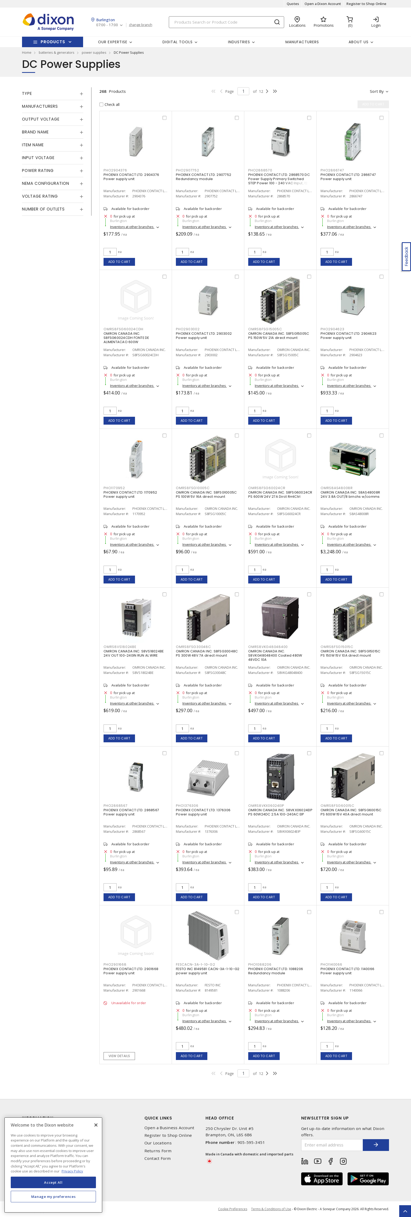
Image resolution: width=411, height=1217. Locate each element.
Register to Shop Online (366, 3)
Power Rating (38, 170)
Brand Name (35, 132)
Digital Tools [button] (178, 42)
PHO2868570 (260, 170)
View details (119, 1056)
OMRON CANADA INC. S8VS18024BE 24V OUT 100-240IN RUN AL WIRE (134, 653)
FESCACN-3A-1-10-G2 (195, 964)
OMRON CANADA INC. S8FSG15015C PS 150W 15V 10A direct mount (350, 653)
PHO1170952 (114, 488)
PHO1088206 (260, 964)
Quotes (293, 3)
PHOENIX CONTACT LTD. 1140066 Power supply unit (347, 971)
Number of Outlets (43, 209)
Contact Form (157, 1158)
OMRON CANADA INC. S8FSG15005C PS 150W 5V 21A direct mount (278, 335)
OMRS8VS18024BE (120, 647)
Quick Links (158, 1118)
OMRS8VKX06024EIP (266, 805)
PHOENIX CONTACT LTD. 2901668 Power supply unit (131, 971)
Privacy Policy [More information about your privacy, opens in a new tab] (72, 1171)
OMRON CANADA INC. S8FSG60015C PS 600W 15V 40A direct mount (351, 812)
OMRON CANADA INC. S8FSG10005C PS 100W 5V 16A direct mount (206, 494)
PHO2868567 (116, 805)
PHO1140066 (331, 964)
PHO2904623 (332, 329)
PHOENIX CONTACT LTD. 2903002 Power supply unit (204, 335)
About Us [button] (359, 42)
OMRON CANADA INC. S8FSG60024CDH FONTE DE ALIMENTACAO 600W (126, 337)
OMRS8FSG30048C (193, 647)
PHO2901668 (115, 964)
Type (27, 93)
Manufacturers (302, 42)
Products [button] (53, 42)
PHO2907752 (187, 170)
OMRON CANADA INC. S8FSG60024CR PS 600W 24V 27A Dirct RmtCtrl (280, 494)
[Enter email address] (332, 1145)
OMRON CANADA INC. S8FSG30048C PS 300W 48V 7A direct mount (207, 653)
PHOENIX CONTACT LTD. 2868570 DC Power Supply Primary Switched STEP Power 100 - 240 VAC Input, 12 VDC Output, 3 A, (279, 181)
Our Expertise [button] (112, 42)
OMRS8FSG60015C (337, 805)
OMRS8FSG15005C (265, 329)
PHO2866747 (332, 170)
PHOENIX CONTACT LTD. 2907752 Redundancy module (203, 176)
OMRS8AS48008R (337, 488)
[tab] (52, 93)
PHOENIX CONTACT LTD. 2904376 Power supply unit (131, 176)
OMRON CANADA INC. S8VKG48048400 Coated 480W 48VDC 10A (275, 655)
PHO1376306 (187, 805)
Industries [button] (239, 42)
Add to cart (119, 261)
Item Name (33, 145)
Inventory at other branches (132, 226)
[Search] (226, 22)
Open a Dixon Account (323, 3)
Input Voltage (38, 157)
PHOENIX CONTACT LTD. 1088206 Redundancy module (275, 971)
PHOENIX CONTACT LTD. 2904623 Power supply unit (348, 335)
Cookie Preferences (232, 1209)
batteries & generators (56, 52)
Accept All (53, 1182)
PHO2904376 (115, 170)
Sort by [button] (377, 91)
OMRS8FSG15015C (337, 647)
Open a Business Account (169, 1127)
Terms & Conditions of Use (271, 1209)
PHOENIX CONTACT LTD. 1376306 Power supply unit (203, 812)
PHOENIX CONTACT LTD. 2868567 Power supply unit (131, 812)
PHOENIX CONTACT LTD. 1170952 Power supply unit (130, 494)
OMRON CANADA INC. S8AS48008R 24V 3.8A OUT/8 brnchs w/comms (350, 494)
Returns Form (158, 1150)
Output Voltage (41, 119)
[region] (53, 1165)
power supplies (94, 52)
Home (26, 52)
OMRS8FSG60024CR (266, 488)
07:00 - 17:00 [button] (107, 25)
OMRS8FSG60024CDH (123, 329)
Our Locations (158, 1142)
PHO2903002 (188, 329)
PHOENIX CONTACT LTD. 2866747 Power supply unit (348, 176)
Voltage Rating (40, 196)
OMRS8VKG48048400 (268, 647)
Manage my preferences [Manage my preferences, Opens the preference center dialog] (53, 1196)
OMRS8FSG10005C (193, 488)
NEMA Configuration (45, 183)
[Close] (96, 1125)
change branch (140, 25)
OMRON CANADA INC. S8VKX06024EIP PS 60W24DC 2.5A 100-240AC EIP (280, 812)
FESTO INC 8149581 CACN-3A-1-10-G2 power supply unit (207, 971)
